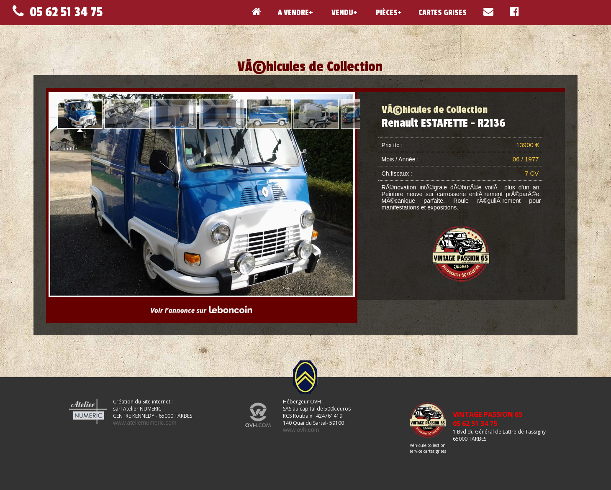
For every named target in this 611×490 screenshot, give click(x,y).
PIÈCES (386, 12)
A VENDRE (293, 12)
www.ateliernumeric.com (145, 422)
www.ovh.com (301, 429)
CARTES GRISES (442, 12)
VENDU (341, 12)
